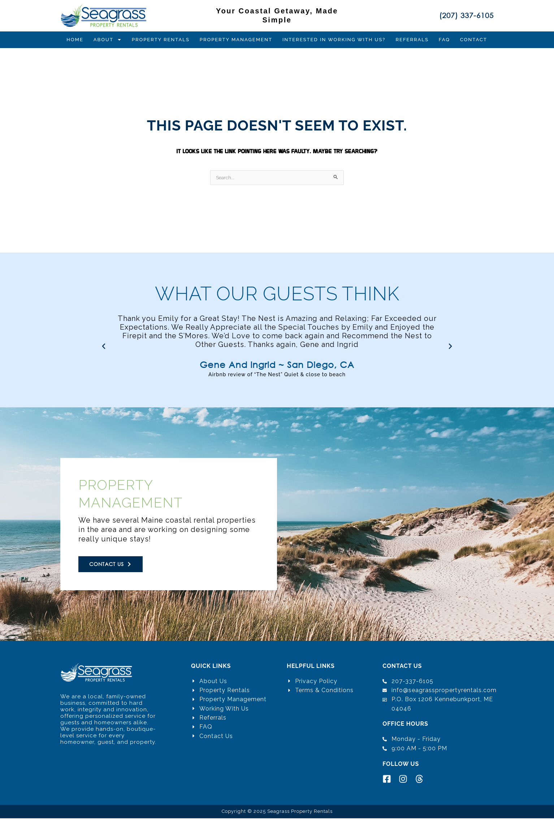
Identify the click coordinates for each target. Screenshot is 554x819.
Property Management (236, 39)
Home (74, 39)
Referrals (412, 39)
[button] (103, 346)
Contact (473, 39)
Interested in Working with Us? (334, 39)
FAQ (444, 39)
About (108, 39)
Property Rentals (161, 39)
